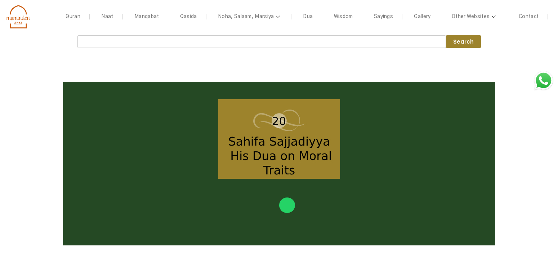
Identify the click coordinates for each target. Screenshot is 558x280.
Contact (529, 16)
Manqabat (146, 16)
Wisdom (343, 16)
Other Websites (475, 16)
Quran (73, 16)
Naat (107, 16)
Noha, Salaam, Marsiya (250, 16)
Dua (308, 16)
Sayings (383, 16)
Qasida (188, 16)
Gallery (422, 16)
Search (463, 41)
